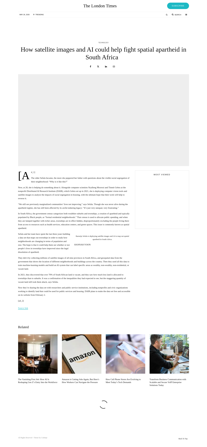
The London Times (100, 6)
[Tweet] (98, 66)
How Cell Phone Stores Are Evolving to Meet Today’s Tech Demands (123, 386)
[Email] (114, 66)
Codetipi (44, 438)
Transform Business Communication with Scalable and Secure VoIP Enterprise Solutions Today (168, 388)
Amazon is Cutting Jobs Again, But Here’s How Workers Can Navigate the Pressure (80, 386)
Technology (103, 42)
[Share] (90, 66)
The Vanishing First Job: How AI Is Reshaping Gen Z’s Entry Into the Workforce (37, 386)
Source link (23, 308)
